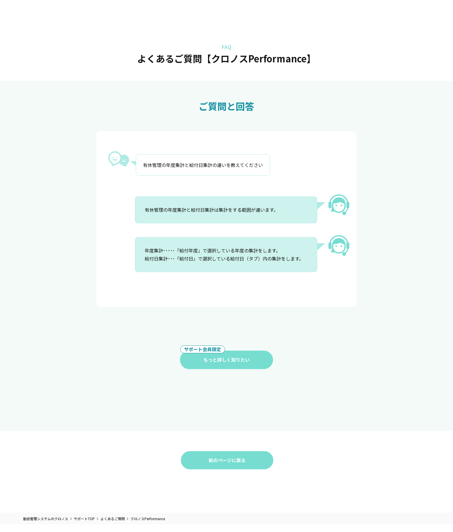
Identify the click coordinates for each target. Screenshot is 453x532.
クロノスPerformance (148, 519)
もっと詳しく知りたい (215, 357)
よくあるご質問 (113, 519)
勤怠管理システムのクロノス (45, 519)
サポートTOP (84, 519)
